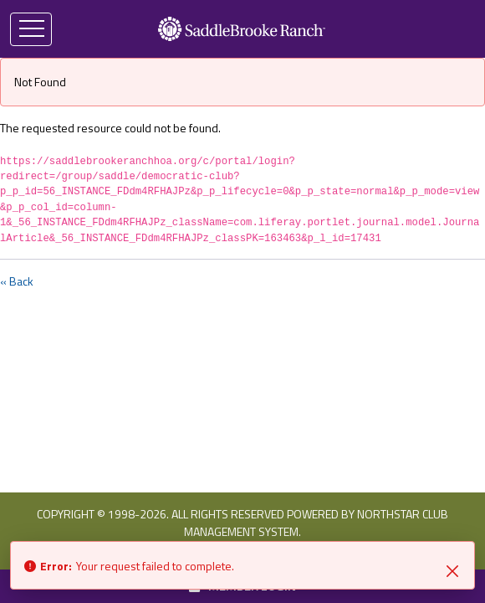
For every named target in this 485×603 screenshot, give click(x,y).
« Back (16, 281)
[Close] (452, 569)
